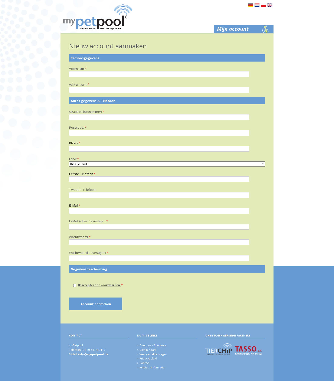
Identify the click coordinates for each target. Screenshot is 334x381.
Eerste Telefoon (82, 173)
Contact (144, 363)
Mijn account (233, 28)
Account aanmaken (96, 304)
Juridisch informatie (152, 367)
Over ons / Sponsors (153, 345)
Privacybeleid (148, 358)
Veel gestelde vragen (153, 354)
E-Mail (76, 205)
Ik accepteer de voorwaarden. (99, 285)
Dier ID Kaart (148, 350)
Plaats (76, 143)
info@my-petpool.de (93, 354)
